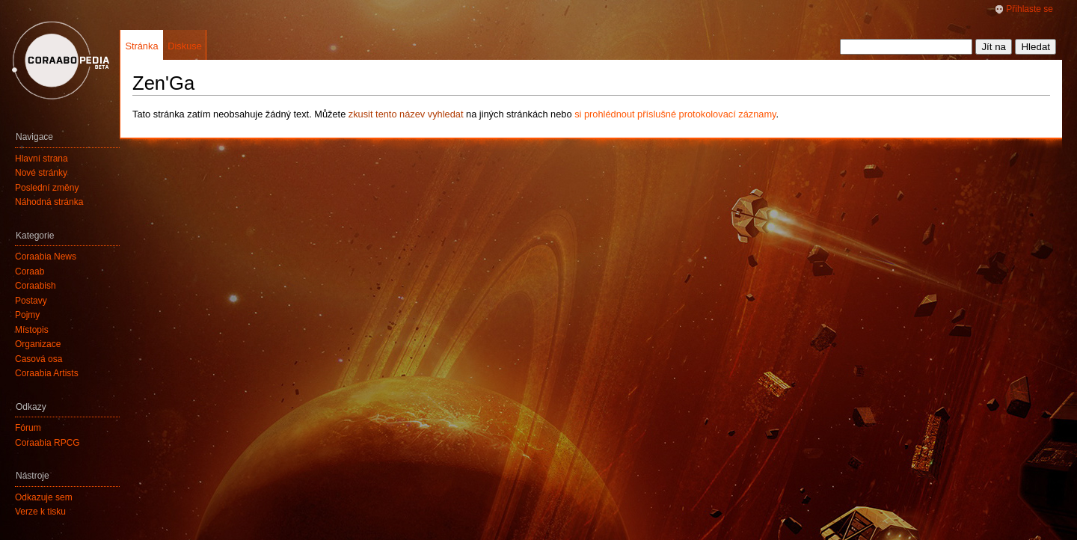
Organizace (38, 344)
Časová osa (38, 359)
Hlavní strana (41, 158)
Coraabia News (45, 256)
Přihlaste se (1029, 9)
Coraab (29, 271)
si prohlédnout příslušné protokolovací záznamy (675, 114)
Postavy (31, 300)
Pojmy (27, 315)
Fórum (28, 428)
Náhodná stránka (49, 202)
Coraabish (35, 285)
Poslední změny (47, 187)
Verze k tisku (40, 511)
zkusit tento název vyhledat (406, 114)
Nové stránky (41, 173)
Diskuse (185, 46)
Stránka (141, 46)
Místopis (32, 330)
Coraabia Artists (47, 373)
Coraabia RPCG (47, 443)
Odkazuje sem (44, 497)
